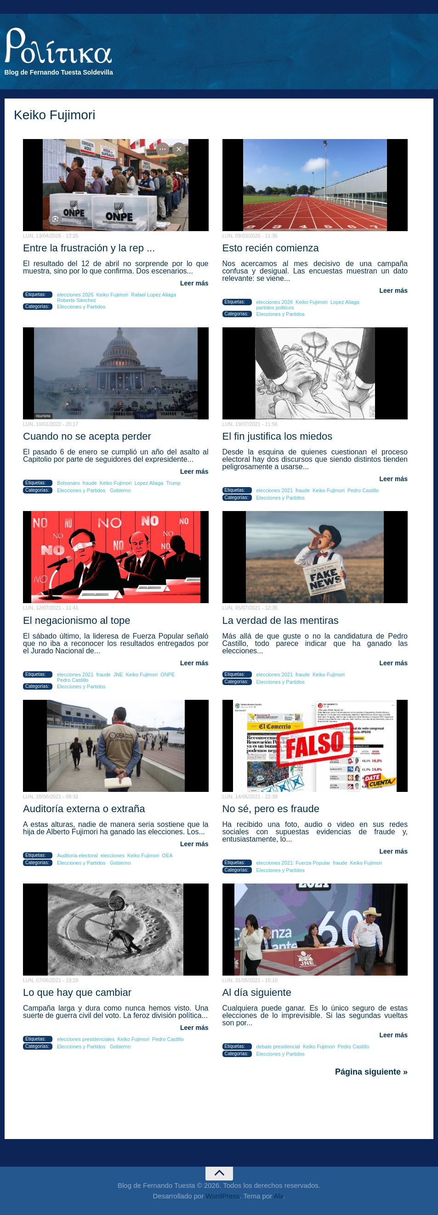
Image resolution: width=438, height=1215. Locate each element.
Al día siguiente (256, 992)
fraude (303, 490)
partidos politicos (275, 307)
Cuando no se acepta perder (87, 436)
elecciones (113, 855)
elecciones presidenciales (85, 1039)
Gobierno (120, 490)
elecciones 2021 (274, 490)
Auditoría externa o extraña (84, 808)
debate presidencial (278, 1046)
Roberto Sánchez (76, 300)
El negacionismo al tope (77, 620)
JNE (118, 674)
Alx (278, 1196)
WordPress (223, 1196)
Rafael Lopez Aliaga (153, 294)
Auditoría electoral (77, 855)
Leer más (194, 283)
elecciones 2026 (75, 294)
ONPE (167, 674)
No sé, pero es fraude (271, 808)
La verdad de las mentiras (280, 620)
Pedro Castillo (363, 490)
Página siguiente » (371, 1071)
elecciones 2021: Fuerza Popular (293, 862)
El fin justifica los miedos (277, 436)
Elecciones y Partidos (81, 306)
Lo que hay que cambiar (77, 992)
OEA (167, 855)
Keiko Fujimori (113, 294)
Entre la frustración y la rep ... (89, 248)
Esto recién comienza (270, 248)
